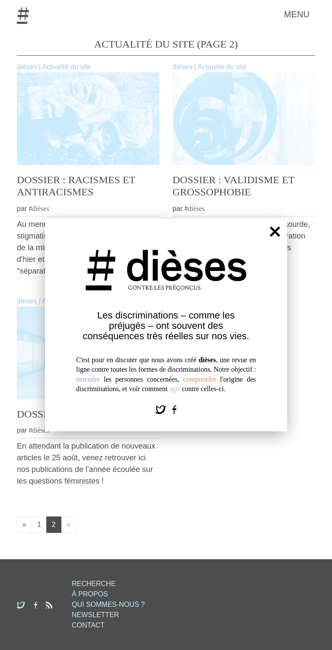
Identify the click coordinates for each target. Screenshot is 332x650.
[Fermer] (275, 231)
